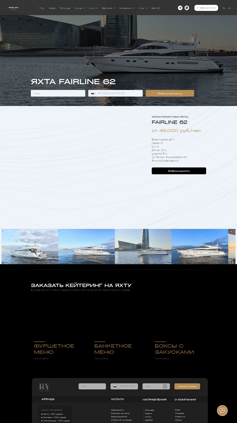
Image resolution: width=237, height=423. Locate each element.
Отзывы (179, 413)
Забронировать (169, 93)
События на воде (121, 420)
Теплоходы (65, 8)
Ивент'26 (155, 8)
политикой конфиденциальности (89, 100)
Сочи (148, 417)
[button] (179, 170)
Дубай (149, 420)
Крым (148, 413)
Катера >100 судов (54, 417)
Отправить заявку (187, 386)
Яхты (41, 8)
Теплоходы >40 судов (56, 421)
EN (229, 8)
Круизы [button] (79, 8)
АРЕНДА (48, 399)
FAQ (177, 410)
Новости (180, 416)
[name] (58, 93)
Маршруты (117, 410)
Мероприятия (119, 416)
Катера (52, 8)
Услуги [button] (92, 8)
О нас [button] (142, 8)
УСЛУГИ (117, 399)
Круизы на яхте (120, 413)
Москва (149, 410)
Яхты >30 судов (52, 414)
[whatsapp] (187, 8)
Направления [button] (126, 8)
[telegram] (180, 8)
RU (224, 8)
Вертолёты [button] (107, 8)
